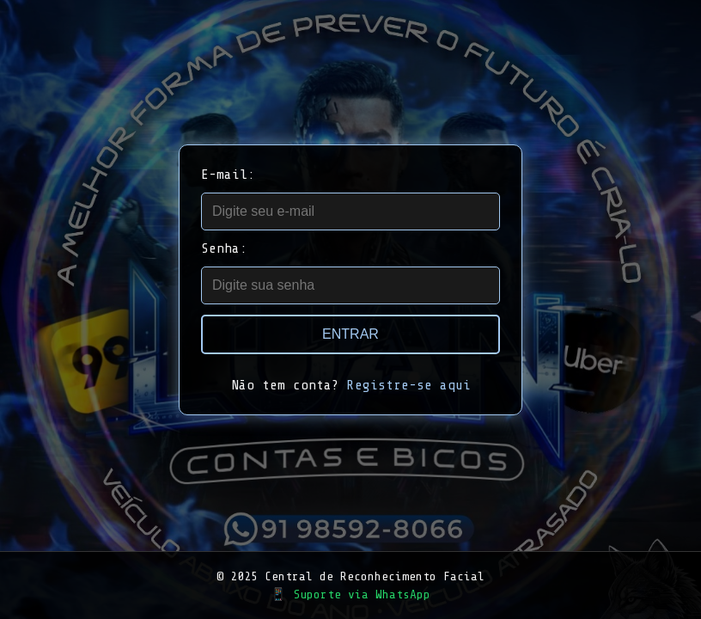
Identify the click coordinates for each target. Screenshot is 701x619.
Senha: (224, 248)
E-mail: (228, 174)
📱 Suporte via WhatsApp (350, 594)
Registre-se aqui (409, 385)
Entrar (350, 334)
